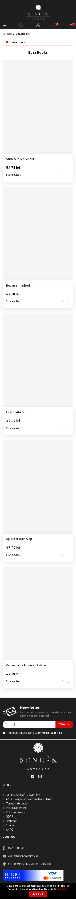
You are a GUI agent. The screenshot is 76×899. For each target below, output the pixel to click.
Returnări (10, 821)
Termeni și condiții (15, 803)
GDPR (8, 816)
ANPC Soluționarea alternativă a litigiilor (28, 799)
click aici (61, 889)
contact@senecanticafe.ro (21, 856)
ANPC (8, 829)
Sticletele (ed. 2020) (20, 159)
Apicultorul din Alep (19, 539)
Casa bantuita (15, 412)
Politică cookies (14, 812)
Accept (38, 894)
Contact (9, 825)
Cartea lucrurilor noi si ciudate (26, 665)
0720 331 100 (13, 848)
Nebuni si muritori (18, 285)
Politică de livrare (15, 808)
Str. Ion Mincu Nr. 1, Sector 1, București (27, 864)
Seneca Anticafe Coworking (21, 794)
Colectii (7, 33)
